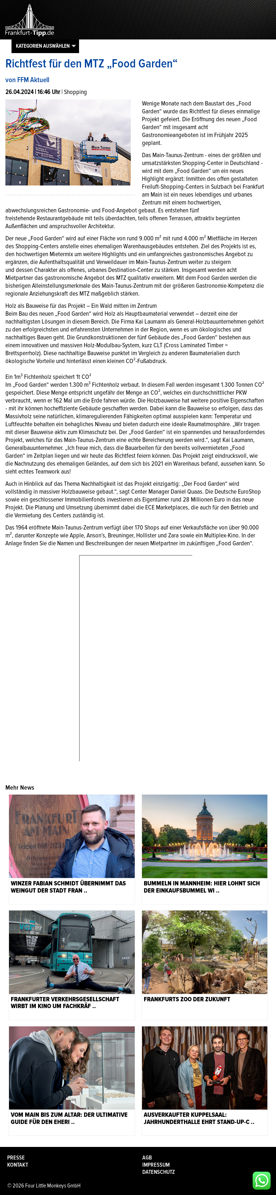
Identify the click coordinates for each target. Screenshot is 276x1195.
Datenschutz (158, 1172)
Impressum (156, 1164)
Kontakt (17, 1164)
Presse (16, 1157)
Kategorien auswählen (43, 46)
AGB (147, 1157)
